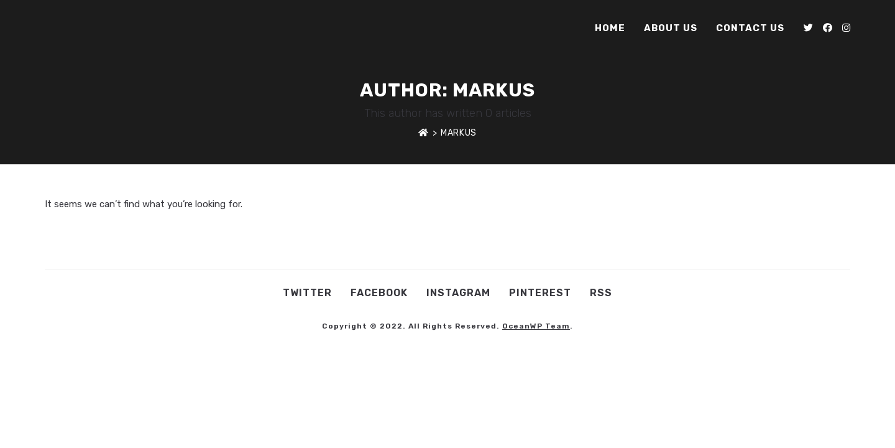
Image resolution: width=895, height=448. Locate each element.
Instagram (458, 293)
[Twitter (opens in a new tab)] (808, 28)
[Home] (423, 133)
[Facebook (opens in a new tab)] (827, 28)
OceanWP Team (536, 326)
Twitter (307, 293)
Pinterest (540, 293)
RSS (601, 293)
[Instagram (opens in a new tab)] (846, 28)
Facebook (379, 293)
